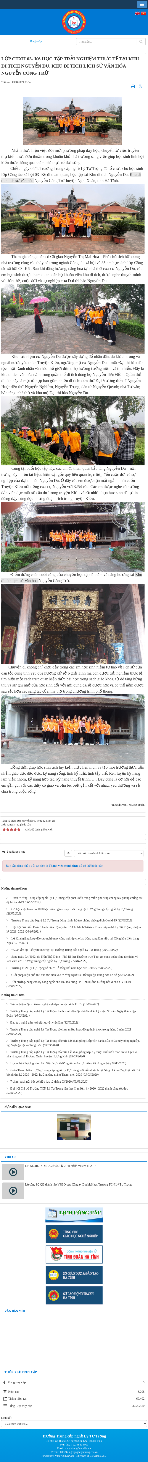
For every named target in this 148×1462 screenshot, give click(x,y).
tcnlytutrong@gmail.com (78, 1448)
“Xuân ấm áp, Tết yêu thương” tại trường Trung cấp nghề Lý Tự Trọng (56, 949)
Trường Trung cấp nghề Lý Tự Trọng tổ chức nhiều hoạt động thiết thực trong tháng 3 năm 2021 (70, 1029)
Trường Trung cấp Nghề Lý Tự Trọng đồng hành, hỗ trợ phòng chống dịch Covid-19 (64, 920)
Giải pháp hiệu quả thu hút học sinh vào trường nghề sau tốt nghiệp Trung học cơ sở (64, 975)
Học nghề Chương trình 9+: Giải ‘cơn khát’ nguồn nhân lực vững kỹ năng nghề (60, 1063)
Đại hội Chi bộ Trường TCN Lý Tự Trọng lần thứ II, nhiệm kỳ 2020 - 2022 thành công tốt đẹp (69, 1088)
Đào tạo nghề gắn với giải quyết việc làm (36, 1022)
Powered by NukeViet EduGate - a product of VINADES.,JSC (74, 1455)
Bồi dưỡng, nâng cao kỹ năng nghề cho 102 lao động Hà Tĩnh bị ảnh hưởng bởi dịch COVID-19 (71, 982)
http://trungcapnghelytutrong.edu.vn (79, 1452)
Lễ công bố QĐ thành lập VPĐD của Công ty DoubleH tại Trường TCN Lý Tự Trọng (78, 1184)
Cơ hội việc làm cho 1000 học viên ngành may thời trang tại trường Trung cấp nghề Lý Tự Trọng (72, 909)
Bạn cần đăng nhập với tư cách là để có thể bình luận (54, 865)
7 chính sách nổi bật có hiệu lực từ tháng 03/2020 (41, 1081)
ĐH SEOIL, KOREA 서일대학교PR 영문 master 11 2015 (60, 1166)
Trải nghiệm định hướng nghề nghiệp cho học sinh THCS (46, 1004)
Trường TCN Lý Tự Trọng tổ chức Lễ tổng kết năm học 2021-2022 (53, 968)
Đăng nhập (36, 41)
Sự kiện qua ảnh (18, 1106)
